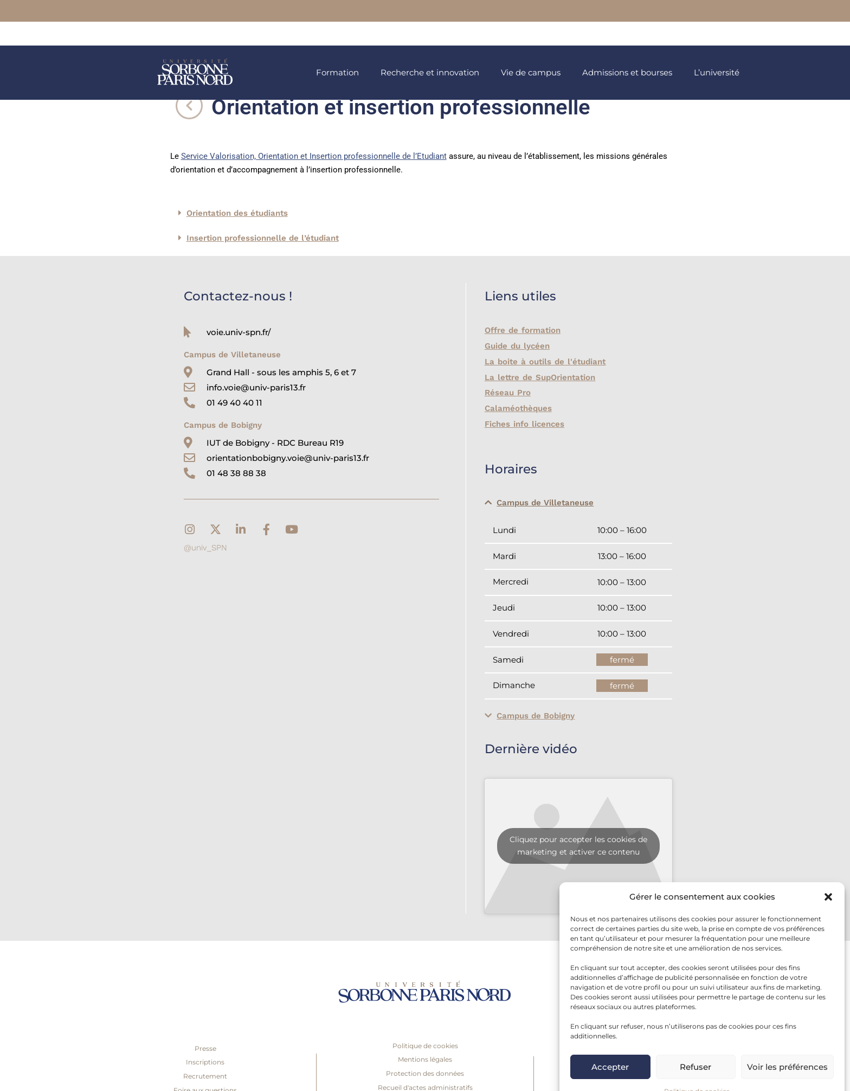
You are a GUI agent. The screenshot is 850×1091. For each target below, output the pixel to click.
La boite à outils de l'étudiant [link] (544, 362)
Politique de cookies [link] (697, 1070)
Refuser (695, 1046)
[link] (499, 11)
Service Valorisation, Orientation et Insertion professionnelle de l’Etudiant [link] (314, 156)
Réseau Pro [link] (507, 392)
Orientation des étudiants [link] (237, 213)
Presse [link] (205, 1048)
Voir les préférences (787, 1046)
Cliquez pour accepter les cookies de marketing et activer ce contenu (578, 846)
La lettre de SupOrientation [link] (539, 377)
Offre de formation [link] (522, 330)
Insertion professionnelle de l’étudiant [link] (262, 238)
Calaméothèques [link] (518, 408)
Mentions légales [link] (425, 1059)
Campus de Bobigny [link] (536, 716)
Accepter (610, 1046)
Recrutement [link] (205, 1076)
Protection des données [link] (425, 1073)
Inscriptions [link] (205, 1062)
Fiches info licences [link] (524, 424)
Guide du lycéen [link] (517, 346)
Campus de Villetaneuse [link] (545, 503)
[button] (828, 875)
